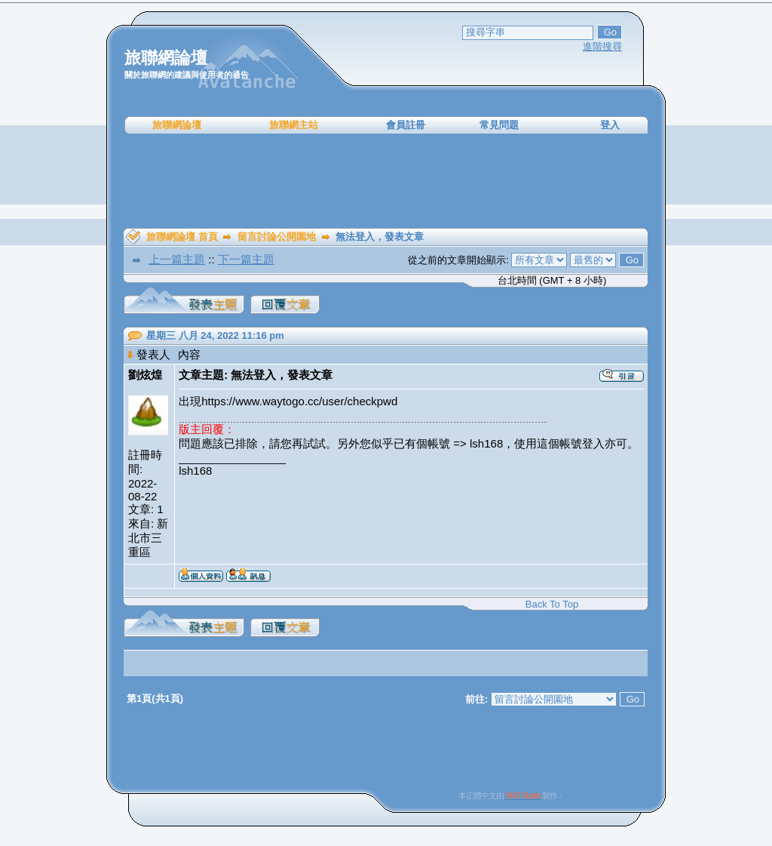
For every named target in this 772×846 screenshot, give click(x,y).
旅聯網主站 (293, 125)
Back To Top (551, 604)
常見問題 (499, 125)
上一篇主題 (177, 259)
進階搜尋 (602, 46)
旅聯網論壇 (176, 125)
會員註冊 (405, 125)
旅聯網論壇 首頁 (182, 236)
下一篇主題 (246, 259)
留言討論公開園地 (276, 236)
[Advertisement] (386, 181)
